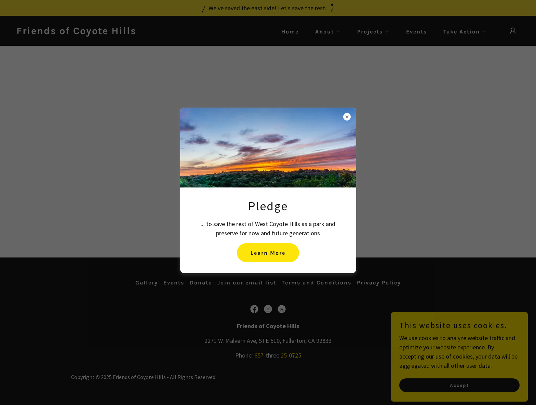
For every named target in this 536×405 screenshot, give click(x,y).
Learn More (268, 253)
